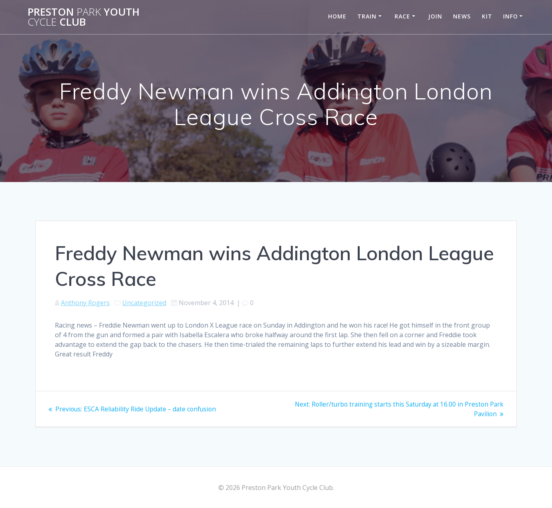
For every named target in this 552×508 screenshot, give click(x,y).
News (462, 16)
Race (402, 16)
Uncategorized (144, 302)
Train (367, 16)
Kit (487, 16)
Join (435, 16)
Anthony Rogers (85, 302)
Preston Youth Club (83, 17)
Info (510, 16)
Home (337, 16)
